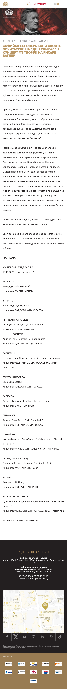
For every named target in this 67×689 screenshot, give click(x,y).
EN (58, 4)
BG (55, 4)
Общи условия (9, 646)
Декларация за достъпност (14, 648)
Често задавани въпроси (49, 646)
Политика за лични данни (26, 646)
